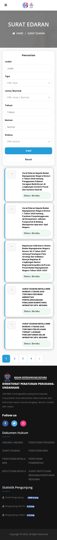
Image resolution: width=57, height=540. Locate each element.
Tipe (7, 76)
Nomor (9, 120)
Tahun (8, 105)
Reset (28, 159)
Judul (8, 61)
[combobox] (28, 83)
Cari (28, 150)
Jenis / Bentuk (13, 90)
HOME (17, 33)
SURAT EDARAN (36, 33)
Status (9, 134)
